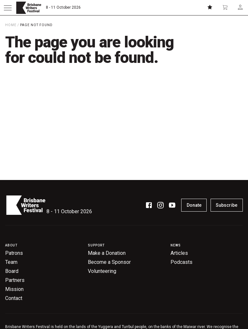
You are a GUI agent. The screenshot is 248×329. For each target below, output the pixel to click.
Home (10, 25)
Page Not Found (36, 25)
